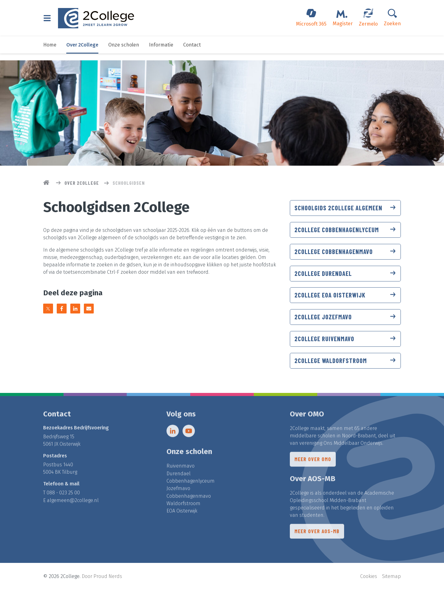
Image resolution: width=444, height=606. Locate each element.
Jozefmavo (178, 505)
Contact (192, 52)
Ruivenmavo (180, 483)
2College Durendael (345, 284)
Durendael (178, 491)
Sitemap (391, 592)
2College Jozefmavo (345, 329)
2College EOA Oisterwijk (345, 306)
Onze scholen (123, 52)
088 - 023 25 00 (63, 510)
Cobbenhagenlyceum (190, 498)
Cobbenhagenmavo (188, 513)
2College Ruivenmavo (345, 352)
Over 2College (82, 52)
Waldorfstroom (183, 520)
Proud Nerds (107, 592)
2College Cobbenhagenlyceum (345, 238)
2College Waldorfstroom (345, 375)
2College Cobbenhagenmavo (345, 261)
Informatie (161, 52)
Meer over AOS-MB (317, 549)
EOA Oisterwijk (181, 528)
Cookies (368, 592)
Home (49, 52)
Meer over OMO (313, 477)
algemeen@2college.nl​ (73, 517)
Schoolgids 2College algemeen (345, 211)
